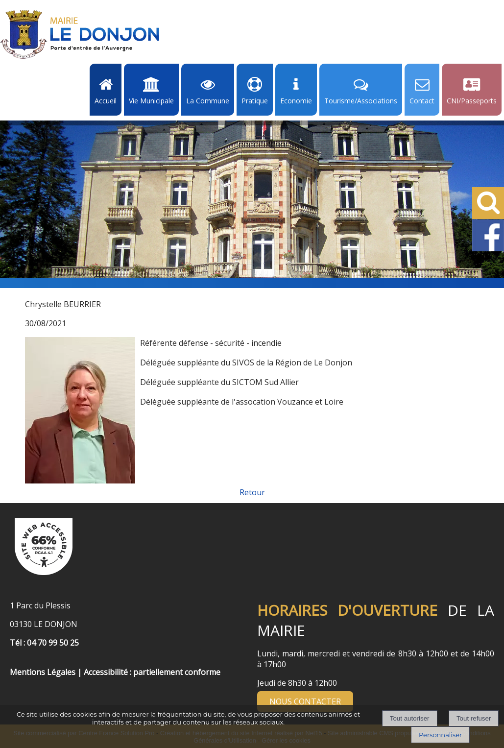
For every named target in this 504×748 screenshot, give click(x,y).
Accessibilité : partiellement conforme (152, 672)
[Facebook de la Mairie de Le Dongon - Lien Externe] (488, 249)
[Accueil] (80, 34)
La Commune (207, 100)
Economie (296, 100)
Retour (252, 492)
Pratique (254, 100)
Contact (421, 100)
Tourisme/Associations (360, 100)
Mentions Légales (42, 672)
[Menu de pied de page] (19, 661)
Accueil (106, 100)
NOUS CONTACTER (305, 701)
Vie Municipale (151, 100)
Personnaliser (440, 735)
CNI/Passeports (472, 100)
